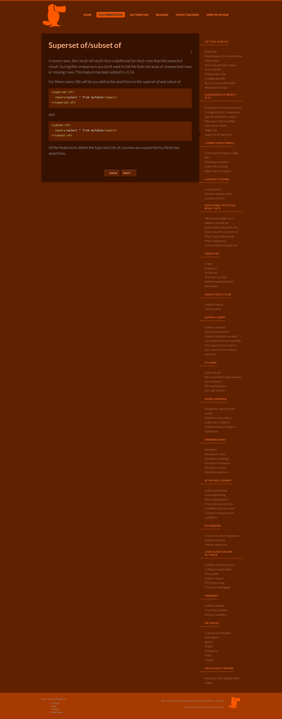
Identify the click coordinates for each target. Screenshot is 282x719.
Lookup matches (215, 198)
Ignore (209, 642)
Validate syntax (214, 304)
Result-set (211, 272)
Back (113, 173)
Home (87, 14)
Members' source (215, 467)
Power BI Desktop (216, 166)
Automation (139, 14)
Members (211, 449)
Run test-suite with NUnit (220, 83)
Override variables (216, 610)
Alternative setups (216, 87)
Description (212, 637)
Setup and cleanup (216, 490)
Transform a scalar (216, 277)
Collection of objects (217, 422)
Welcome (211, 51)
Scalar (208, 263)
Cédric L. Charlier (214, 700)
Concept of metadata (218, 633)
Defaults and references (220, 564)
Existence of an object (218, 417)
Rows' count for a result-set (221, 231)
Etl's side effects (215, 390)
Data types (212, 431)
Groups (209, 659)
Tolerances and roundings (220, 121)
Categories (211, 651)
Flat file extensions (216, 544)
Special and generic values (220, 116)
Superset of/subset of (218, 134)
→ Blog (52, 706)
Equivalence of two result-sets (223, 107)
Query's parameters (217, 331)
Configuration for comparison (222, 112)
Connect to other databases (222, 535)
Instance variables (216, 614)
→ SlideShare (56, 712)
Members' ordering (216, 458)
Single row (211, 130)
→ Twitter (54, 709)
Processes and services (219, 504)
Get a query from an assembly (223, 340)
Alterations (211, 286)
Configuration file (215, 78)
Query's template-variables (221, 336)
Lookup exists (213, 189)
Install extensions (215, 540)
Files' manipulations (216, 499)
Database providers (217, 162)
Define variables (215, 605)
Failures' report (214, 578)
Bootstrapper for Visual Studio (223, 56)
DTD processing (214, 582)
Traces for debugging (217, 587)
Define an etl (212, 372)
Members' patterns (217, 472)
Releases (162, 14)
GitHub (217, 14)
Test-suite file (213, 69)
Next (127, 173)
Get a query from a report (220, 345)
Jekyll (221, 707)
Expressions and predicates (221, 227)
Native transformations (219, 281)
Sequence (211, 268)
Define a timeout (215, 327)
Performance (213, 309)
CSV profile (212, 573)
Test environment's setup (220, 65)
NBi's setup (212, 60)
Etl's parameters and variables (223, 377)
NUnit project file (215, 74)
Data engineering (215, 495)
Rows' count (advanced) (219, 236)
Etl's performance (216, 386)
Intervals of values (216, 125)
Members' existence (217, 463)
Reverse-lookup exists (218, 193)
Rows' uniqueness (215, 240)
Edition (209, 646)
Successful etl (213, 381)
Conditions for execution (220, 508)
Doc (110, 14)
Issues (187, 14)
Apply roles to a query (218, 171)
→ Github (54, 703)
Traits (208, 655)
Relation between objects (220, 426)
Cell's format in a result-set (221, 245)
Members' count (215, 454)
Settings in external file (218, 569)
